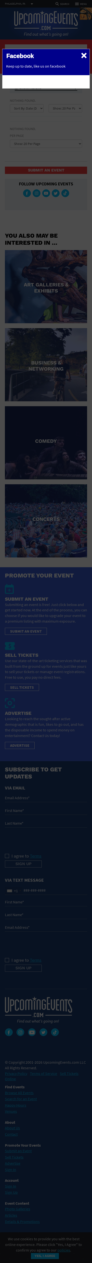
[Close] (84, 55)
